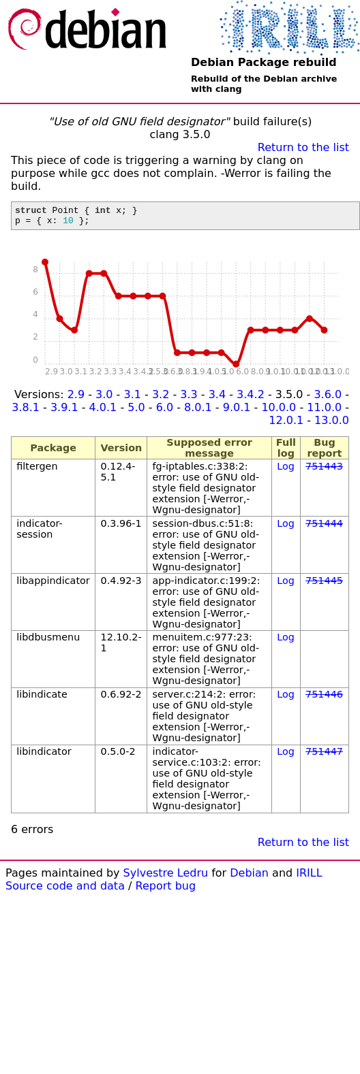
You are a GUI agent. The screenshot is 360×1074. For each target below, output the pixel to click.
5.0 (136, 411)
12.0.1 (286, 424)
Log (286, 470)
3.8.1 (26, 411)
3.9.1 (64, 411)
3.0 (103, 398)
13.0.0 (331, 424)
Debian (249, 876)
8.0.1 (198, 411)
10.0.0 (278, 411)
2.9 (76, 398)
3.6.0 (328, 398)
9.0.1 (237, 411)
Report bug (166, 889)
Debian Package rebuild (264, 62)
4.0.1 (103, 411)
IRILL (309, 876)
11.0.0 (324, 411)
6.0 (164, 411)
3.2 (160, 398)
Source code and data (65, 889)
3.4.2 (251, 398)
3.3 (188, 398)
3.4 (217, 398)
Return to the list (303, 147)
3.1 (131, 398)
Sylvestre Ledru (166, 876)
